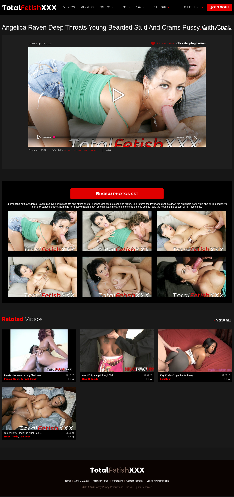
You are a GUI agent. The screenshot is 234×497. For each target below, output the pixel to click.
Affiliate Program (98, 482)
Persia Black (11, 380)
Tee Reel (25, 438)
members (193, 7)
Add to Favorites (160, 44)
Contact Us (117, 482)
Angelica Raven (74, 150)
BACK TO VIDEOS (217, 29)
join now (219, 7)
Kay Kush (165, 380)
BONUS (125, 7)
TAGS (141, 7)
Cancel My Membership (163, 482)
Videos (69, 7)
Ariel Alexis (11, 438)
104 (115, 150)
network (160, 7)
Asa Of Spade (90, 380)
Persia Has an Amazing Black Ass (22, 376)
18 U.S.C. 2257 (76, 482)
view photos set (117, 194)
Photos (87, 7)
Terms (61, 482)
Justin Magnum (96, 150)
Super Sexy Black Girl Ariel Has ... (23, 434)
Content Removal (136, 482)
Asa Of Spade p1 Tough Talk (98, 376)
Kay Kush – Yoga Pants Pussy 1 (178, 376)
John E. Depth (29, 380)
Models (107, 7)
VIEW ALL (223, 322)
